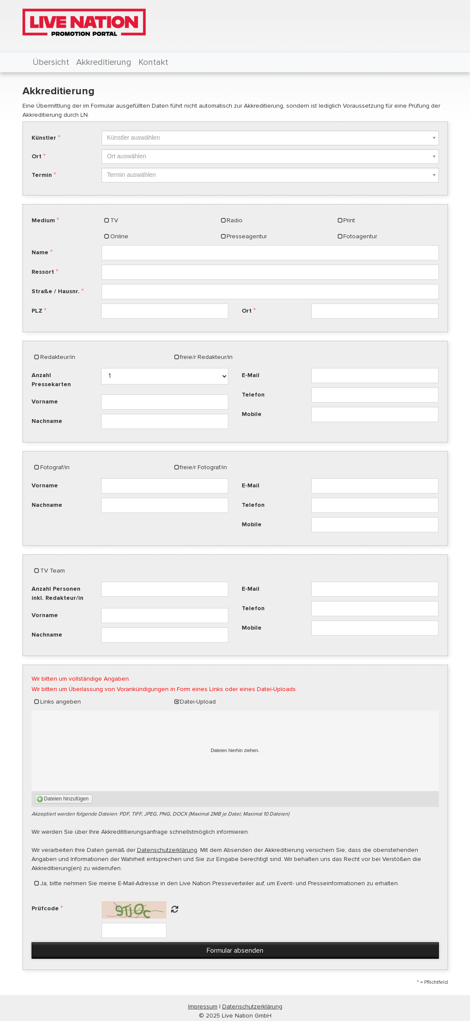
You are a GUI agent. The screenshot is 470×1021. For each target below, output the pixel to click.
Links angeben (60, 701)
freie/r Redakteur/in (206, 357)
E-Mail (250, 375)
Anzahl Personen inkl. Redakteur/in (57, 593)
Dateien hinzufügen (66, 799)
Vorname (45, 401)
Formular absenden (235, 950)
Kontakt (153, 62)
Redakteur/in (57, 357)
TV (114, 220)
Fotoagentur (360, 236)
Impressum (202, 1006)
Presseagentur (247, 236)
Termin (42, 175)
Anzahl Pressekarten (51, 379)
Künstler (44, 137)
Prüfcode (45, 908)
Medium (43, 220)
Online (119, 236)
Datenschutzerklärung (167, 850)
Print (349, 220)
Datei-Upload (198, 701)
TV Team (52, 570)
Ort (37, 156)
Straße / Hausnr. (56, 291)
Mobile (252, 414)
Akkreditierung (103, 62)
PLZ (37, 310)
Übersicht (50, 62)
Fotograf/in (55, 467)
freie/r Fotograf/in (203, 467)
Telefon (253, 394)
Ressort (43, 271)
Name (40, 252)
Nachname (47, 421)
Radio (235, 220)
